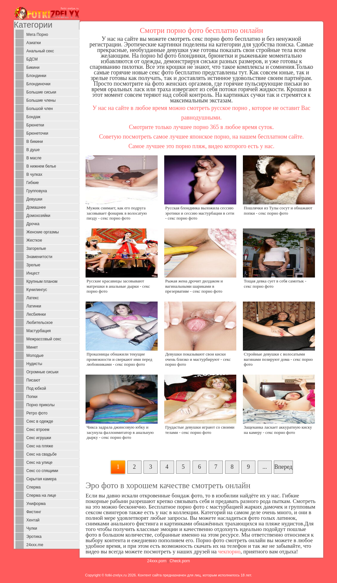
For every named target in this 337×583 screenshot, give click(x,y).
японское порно (209, 136)
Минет (32, 347)
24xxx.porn (157, 561)
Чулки (31, 528)
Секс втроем (37, 429)
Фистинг (33, 512)
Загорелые (36, 248)
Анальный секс (40, 51)
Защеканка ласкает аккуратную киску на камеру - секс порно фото (278, 430)
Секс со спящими (42, 470)
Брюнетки (35, 125)
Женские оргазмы (42, 232)
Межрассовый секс (43, 339)
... (264, 467)
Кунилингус (36, 289)
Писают (33, 380)
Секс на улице (39, 462)
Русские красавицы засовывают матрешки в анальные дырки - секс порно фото (118, 286)
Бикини (32, 67)
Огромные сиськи (42, 372)
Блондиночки (38, 84)
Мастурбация (38, 331)
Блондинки (36, 75)
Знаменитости (39, 256)
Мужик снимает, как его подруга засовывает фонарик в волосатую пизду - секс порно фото (117, 213)
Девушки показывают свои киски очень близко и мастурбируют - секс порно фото (198, 359)
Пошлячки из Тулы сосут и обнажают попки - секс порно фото (278, 210)
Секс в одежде (39, 421)
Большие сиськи (41, 92)
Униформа (36, 503)
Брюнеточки (37, 133)
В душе (33, 149)
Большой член (39, 108)
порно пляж (190, 146)
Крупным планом (42, 281)
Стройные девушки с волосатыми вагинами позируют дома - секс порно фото (278, 359)
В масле (33, 158)
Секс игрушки (38, 438)
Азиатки (33, 42)
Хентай (32, 520)
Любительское (39, 322)
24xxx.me (34, 545)
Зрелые (33, 265)
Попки (32, 396)
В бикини (34, 141)
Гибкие (32, 182)
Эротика (33, 536)
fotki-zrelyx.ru (116, 575)
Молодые (34, 355)
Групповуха (36, 191)
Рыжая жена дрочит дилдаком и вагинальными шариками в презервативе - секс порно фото (194, 286)
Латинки (33, 306)
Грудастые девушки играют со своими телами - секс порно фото (199, 430)
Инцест (32, 273)
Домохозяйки (38, 215)
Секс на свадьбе (41, 454)
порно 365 (206, 127)
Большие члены (41, 100)
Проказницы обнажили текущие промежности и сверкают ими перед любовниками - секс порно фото (119, 359)
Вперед (283, 467)
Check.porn (180, 561)
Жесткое (34, 240)
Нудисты (34, 363)
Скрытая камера (41, 479)
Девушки (34, 199)
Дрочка (32, 224)
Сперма (33, 487)
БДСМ (32, 59)
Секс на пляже (39, 446)
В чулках (34, 174)
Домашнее (36, 207)
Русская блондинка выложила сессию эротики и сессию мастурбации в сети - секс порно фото (199, 213)
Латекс (32, 298)
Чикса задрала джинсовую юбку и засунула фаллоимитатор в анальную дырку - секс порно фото (120, 432)
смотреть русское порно (217, 108)
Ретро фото (36, 413)
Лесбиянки (36, 314)
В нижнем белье (41, 166)
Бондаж (33, 117)
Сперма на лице (41, 495)
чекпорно (229, 551)
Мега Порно (37, 34)
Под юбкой (36, 388)
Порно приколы (40, 405)
